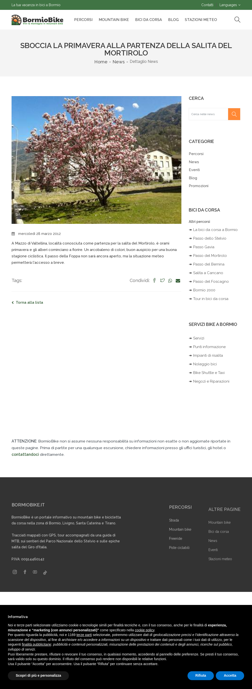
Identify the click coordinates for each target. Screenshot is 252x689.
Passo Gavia (203, 247)
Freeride (175, 549)
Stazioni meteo (220, 569)
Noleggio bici (205, 364)
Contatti (207, 5)
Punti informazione (209, 347)
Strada (174, 531)
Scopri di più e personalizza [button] (38, 675)
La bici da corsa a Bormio (215, 230)
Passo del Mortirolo (210, 255)
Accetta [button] (230, 675)
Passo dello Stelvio (209, 238)
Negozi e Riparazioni (211, 381)
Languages (228, 5)
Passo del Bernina (208, 264)
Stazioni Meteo (201, 20)
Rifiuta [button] (200, 675)
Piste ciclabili (179, 559)
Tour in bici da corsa (210, 299)
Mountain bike (114, 20)
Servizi (198, 338)
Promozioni (198, 186)
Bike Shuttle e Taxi (209, 373)
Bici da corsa (148, 20)
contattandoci (25, 454)
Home (101, 61)
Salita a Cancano (208, 273)
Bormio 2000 (204, 290)
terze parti (84, 635)
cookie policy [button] (144, 630)
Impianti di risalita (208, 355)
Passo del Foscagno (211, 281)
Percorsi (83, 20)
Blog (173, 20)
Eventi (194, 170)
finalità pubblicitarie (36, 644)
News (118, 61)
